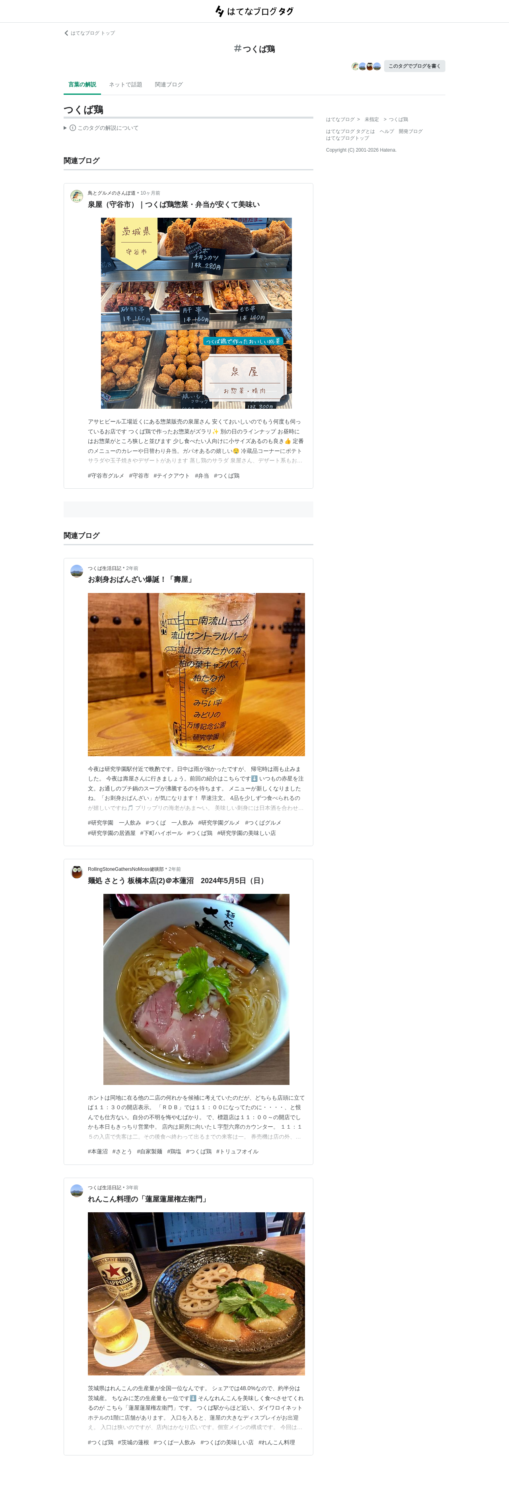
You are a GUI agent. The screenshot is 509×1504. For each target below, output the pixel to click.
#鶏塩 (174, 1151)
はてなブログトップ (347, 138)
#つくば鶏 (226, 475)
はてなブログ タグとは (350, 131)
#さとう (122, 1151)
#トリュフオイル (237, 1151)
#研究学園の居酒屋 (112, 833)
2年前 (132, 568)
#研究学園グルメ (219, 822)
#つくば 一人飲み (170, 822)
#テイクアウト (172, 475)
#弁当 (202, 475)
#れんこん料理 (276, 1442)
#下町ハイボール (161, 833)
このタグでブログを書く (415, 66)
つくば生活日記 (104, 568)
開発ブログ (411, 131)
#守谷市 (139, 475)
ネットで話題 (125, 84)
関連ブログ (169, 84)
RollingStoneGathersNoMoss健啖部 (126, 869)
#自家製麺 (150, 1151)
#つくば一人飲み (175, 1442)
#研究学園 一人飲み (114, 822)
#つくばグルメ (263, 822)
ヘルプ (387, 131)
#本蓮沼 (98, 1151)
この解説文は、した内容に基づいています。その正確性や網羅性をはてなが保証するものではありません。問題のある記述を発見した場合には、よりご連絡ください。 (101, 129)
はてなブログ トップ (89, 33)
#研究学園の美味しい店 (246, 833)
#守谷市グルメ (106, 475)
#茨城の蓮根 (133, 1442)
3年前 (132, 1187)
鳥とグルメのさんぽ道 (112, 193)
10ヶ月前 (150, 193)
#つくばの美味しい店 (227, 1442)
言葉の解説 (82, 84)
